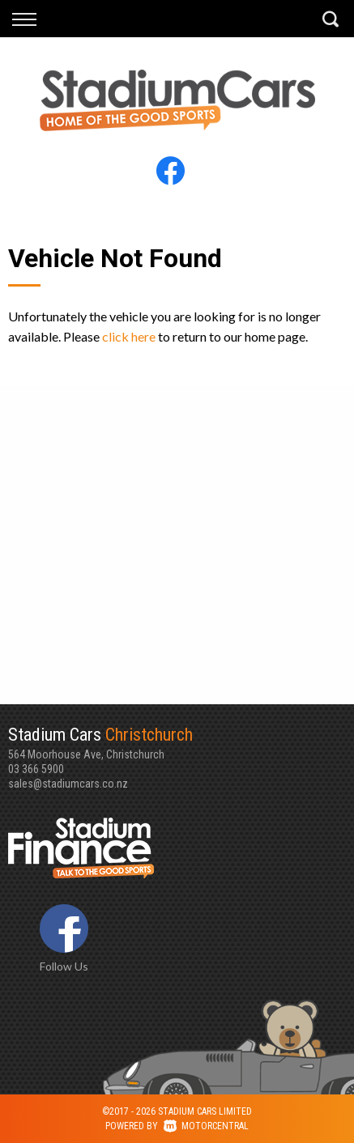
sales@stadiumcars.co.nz (68, 783)
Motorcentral (206, 1126)
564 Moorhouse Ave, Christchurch (177, 742)
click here (129, 336)
